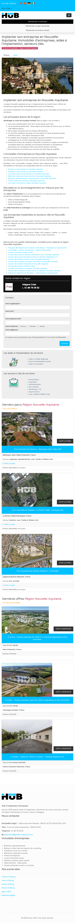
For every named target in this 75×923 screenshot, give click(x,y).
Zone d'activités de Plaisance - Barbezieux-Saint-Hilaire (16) (37, 449)
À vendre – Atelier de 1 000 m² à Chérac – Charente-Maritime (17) (37, 757)
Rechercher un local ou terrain (37, 30)
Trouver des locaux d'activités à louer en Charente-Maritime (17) (32, 257)
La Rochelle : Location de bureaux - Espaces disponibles (29, 250)
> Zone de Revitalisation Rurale (39, 361)
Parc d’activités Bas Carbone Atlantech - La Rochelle (37, 571)
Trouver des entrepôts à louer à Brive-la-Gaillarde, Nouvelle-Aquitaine (34, 271)
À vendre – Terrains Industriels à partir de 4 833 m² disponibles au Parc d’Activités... (37, 700)
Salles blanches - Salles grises (15, 863)
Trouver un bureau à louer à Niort (20, 252)
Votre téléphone (11, 330)
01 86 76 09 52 (10, 4)
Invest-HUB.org (8, 884)
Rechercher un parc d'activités (37, 26)
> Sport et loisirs (33, 392)
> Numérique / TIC (34, 389)
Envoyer (64, 343)
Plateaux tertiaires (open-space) (16, 860)
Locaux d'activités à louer (14, 858)
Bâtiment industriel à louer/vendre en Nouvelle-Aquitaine (29, 176)
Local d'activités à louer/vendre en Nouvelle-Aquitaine (28, 174)
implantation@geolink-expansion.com (18, 835)
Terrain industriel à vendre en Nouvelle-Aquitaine (26, 181)
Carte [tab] (15, 55)
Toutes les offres (11, 603)
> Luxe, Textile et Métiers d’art (38, 394)
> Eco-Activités (33, 387)
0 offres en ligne (9, 463)
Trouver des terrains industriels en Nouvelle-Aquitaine (28, 264)
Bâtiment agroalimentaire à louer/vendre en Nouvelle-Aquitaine (32, 178)
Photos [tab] (6, 55)
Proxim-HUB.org (8, 888)
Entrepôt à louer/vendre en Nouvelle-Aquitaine (26, 172)
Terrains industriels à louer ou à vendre (19, 865)
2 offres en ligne (9, 585)
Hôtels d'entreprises (12, 856)
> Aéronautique (33, 380)
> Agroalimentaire (34, 384)
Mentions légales (8, 895)
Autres (41, 326)
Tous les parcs (9, 409)
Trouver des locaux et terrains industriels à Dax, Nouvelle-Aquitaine (33, 255)
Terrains (31, 326)
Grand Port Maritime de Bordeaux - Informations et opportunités (33, 273)
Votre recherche (11, 326)
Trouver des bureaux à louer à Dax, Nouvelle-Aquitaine (28, 259)
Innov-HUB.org (8, 880)
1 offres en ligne (9, 524)
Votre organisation (12, 304)
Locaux (22, 326)
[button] (7, 9)
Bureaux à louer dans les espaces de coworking (23, 848)
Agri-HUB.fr (6, 892)
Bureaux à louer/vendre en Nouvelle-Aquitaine (25, 169)
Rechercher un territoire (37, 22)
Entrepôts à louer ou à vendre (15, 851)
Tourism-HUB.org (8, 877)
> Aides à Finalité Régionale (37, 359)
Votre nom (9, 311)
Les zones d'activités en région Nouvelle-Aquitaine (27, 183)
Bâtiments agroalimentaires (15, 846)
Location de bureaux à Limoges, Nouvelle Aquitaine (27, 268)
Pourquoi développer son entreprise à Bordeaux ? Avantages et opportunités (37, 248)
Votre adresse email (12, 319)
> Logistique (32, 382)
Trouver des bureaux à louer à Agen (21, 266)
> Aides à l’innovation (35, 364)
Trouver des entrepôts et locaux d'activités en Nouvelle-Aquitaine (33, 261)
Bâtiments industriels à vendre (16, 853)
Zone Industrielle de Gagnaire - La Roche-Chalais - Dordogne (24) (37, 510)
